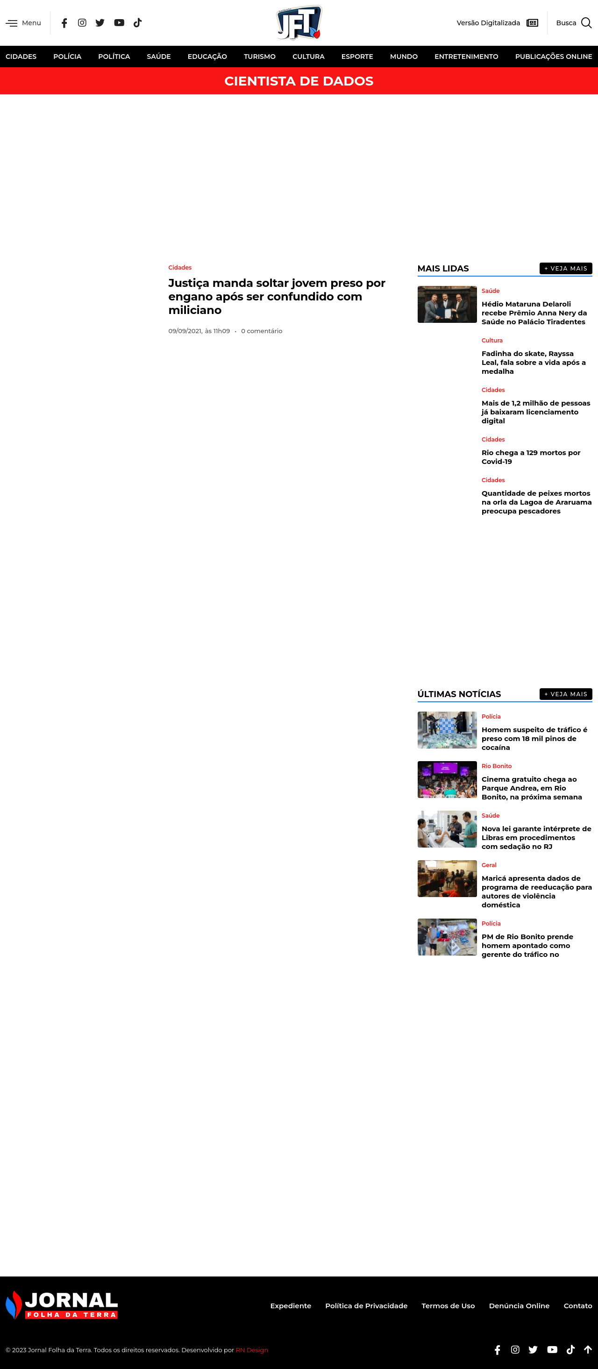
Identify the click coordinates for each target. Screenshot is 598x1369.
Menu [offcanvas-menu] (23, 23)
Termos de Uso (448, 1305)
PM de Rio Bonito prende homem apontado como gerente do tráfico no (527, 945)
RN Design (252, 1350)
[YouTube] (119, 23)
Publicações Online (553, 56)
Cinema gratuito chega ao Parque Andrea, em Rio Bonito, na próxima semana (532, 788)
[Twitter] (100, 23)
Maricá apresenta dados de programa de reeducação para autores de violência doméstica (537, 891)
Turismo (260, 56)
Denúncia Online (519, 1305)
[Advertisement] (299, 178)
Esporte (357, 56)
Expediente (291, 1305)
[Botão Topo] (584, 1350)
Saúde (159, 56)
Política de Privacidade (366, 1305)
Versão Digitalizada (488, 23)
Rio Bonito (497, 766)
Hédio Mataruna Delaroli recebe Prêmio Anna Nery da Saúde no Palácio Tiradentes (534, 312)
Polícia (67, 56)
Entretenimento (466, 56)
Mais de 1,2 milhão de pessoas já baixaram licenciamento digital (536, 412)
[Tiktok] (567, 1350)
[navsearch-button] (569, 23)
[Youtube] (549, 1350)
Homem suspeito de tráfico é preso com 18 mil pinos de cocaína (535, 738)
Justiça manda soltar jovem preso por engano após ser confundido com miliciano (277, 296)
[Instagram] (82, 23)
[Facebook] (64, 23)
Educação (207, 56)
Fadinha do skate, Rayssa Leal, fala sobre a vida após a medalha (534, 362)
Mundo (404, 56)
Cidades (21, 56)
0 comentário (261, 331)
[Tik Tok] (138, 23)
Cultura (308, 56)
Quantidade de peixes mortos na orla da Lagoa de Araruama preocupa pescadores (537, 502)
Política (114, 56)
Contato (578, 1305)
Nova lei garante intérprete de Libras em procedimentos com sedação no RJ (536, 837)
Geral (489, 865)
